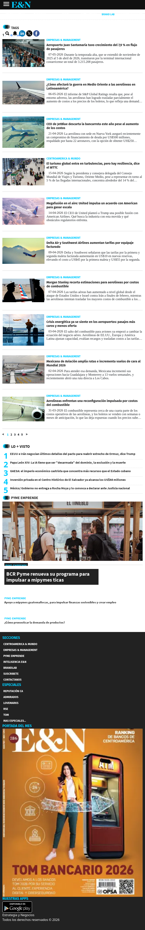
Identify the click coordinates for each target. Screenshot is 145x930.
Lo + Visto (20, 446)
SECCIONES (11, 638)
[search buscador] (7, 33)
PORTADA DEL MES (17, 726)
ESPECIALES (11, 685)
